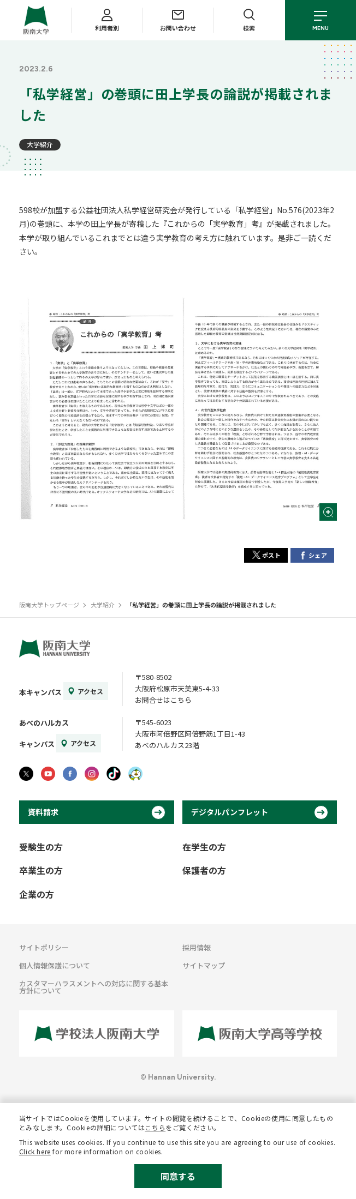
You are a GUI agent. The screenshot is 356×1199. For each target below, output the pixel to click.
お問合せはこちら (163, 700)
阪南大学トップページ (49, 604)
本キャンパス (40, 692)
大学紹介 (40, 144)
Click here (35, 1151)
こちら (155, 1127)
